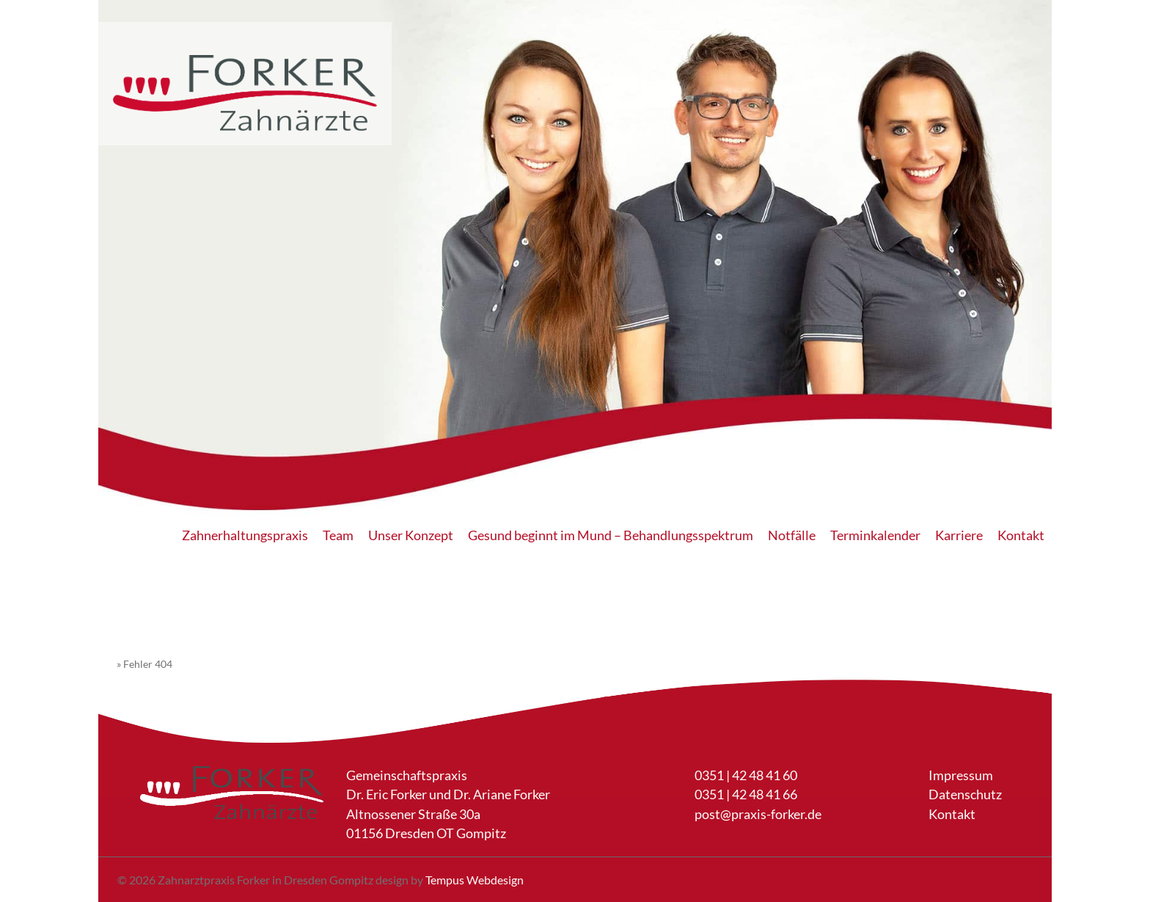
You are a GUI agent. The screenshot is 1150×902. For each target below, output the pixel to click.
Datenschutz (965, 794)
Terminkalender (875, 535)
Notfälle (792, 535)
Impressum (961, 775)
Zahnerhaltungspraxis (245, 535)
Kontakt (1020, 535)
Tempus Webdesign (474, 880)
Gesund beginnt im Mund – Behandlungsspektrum (610, 535)
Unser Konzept (410, 535)
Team (338, 535)
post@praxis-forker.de (758, 814)
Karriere (959, 535)
